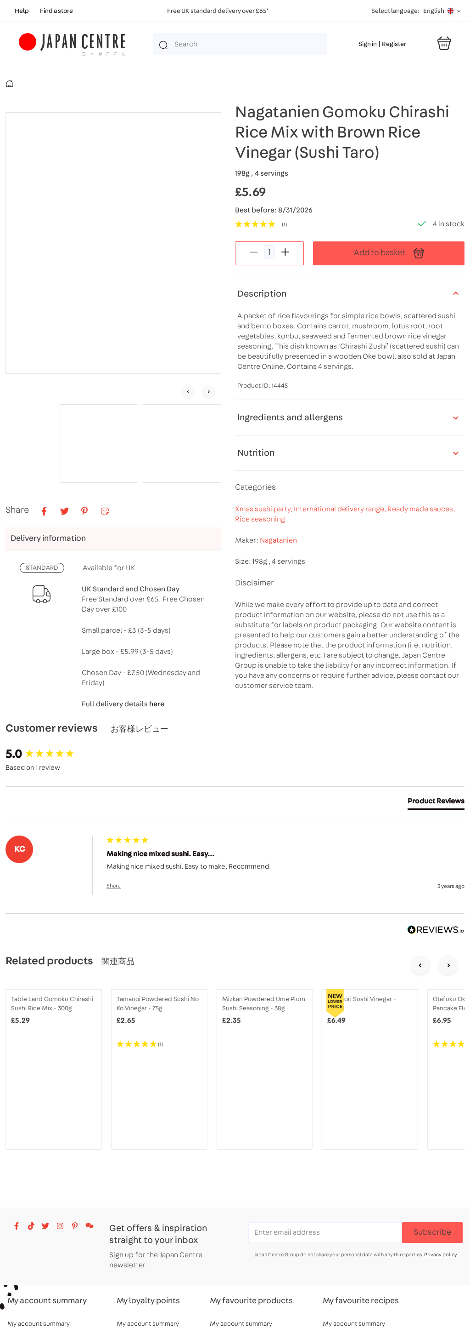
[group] (54, 754)
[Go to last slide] (188, 392)
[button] (99, 443)
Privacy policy (440, 1254)
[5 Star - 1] (159, 1044)
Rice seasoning (260, 519)
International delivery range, (340, 509)
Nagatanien (278, 540)
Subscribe (432, 1232)
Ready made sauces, (421, 509)
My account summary (38, 1324)
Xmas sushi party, (264, 509)
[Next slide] (208, 392)
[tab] (436, 803)
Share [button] (113, 885)
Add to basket (389, 253)
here (156, 704)
